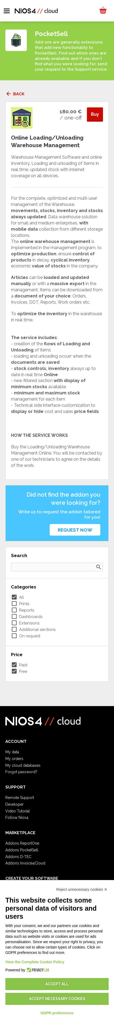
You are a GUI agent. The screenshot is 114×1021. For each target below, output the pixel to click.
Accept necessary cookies (57, 999)
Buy (95, 114)
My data (12, 752)
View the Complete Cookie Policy (34, 962)
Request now (75, 530)
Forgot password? (21, 772)
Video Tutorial (17, 811)
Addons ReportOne (22, 843)
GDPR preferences (57, 1013)
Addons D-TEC (18, 857)
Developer (14, 804)
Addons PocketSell (21, 850)
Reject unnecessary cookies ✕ (81, 889)
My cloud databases (23, 765)
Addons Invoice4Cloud (25, 863)
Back (14, 94)
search (98, 567)
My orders (14, 759)
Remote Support (19, 797)
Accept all (57, 984)
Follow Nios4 (16, 817)
